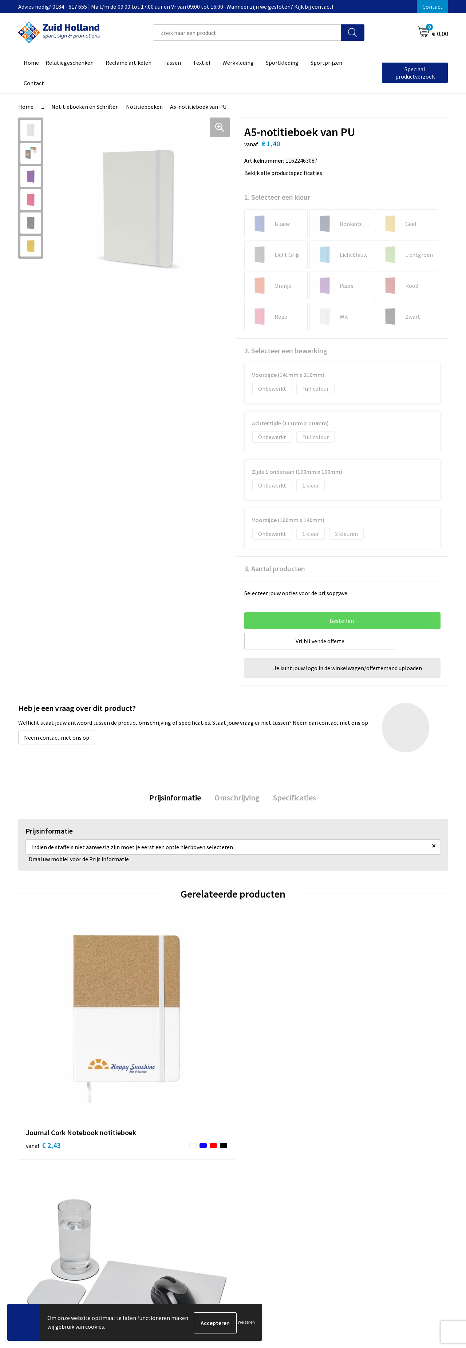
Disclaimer (359, 1190)
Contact (432, 6)
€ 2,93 (150, 1047)
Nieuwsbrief (202, 1179)
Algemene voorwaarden (375, 1168)
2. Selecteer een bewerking (285, 350)
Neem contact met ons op (56, 737)
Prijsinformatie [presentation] (178, 798)
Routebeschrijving (210, 1201)
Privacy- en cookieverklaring (381, 1179)
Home (25, 106)
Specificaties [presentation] (291, 798)
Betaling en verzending (216, 1190)
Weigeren (246, 1322)
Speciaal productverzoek (415, 72)
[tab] (178, 798)
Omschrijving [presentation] (237, 798)
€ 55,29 (367, 1058)
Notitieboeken (144, 106)
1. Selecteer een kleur (277, 197)
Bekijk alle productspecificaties (285, 172)
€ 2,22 (258, 1047)
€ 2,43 (43, 1047)
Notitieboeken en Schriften (85, 106)
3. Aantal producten (274, 568)
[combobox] (247, 32)
